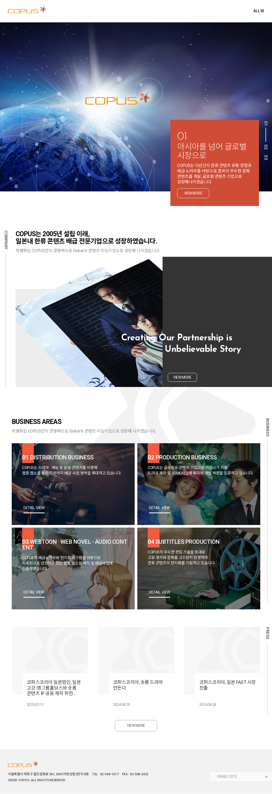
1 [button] (265, 131)
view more (193, 193)
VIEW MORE (136, 726)
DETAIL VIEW (34, 508)
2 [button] (265, 148)
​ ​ (240, 777)
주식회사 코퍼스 (27, 9)
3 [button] (265, 159)
